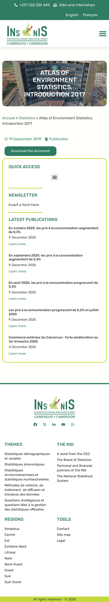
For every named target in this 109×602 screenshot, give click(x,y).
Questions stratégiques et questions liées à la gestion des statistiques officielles (25, 504)
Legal (61, 541)
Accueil (8, 118)
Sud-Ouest (13, 582)
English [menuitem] (72, 15)
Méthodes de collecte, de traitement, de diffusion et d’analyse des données (25, 489)
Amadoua (12, 529)
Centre (10, 535)
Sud (8, 576)
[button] (54, 177)
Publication (58, 139)
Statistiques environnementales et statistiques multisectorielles (27, 474)
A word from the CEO (73, 454)
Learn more (17, 244)
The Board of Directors (74, 460)
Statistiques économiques (24, 464)
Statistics (27, 118)
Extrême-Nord (15, 547)
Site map (64, 535)
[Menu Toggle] (103, 34)
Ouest (9, 570)
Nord (8, 558)
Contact (63, 529)
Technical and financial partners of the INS (74, 468)
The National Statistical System (75, 478)
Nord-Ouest (14, 564)
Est (7, 541)
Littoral (10, 552)
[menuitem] (72, 15)
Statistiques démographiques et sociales (27, 456)
